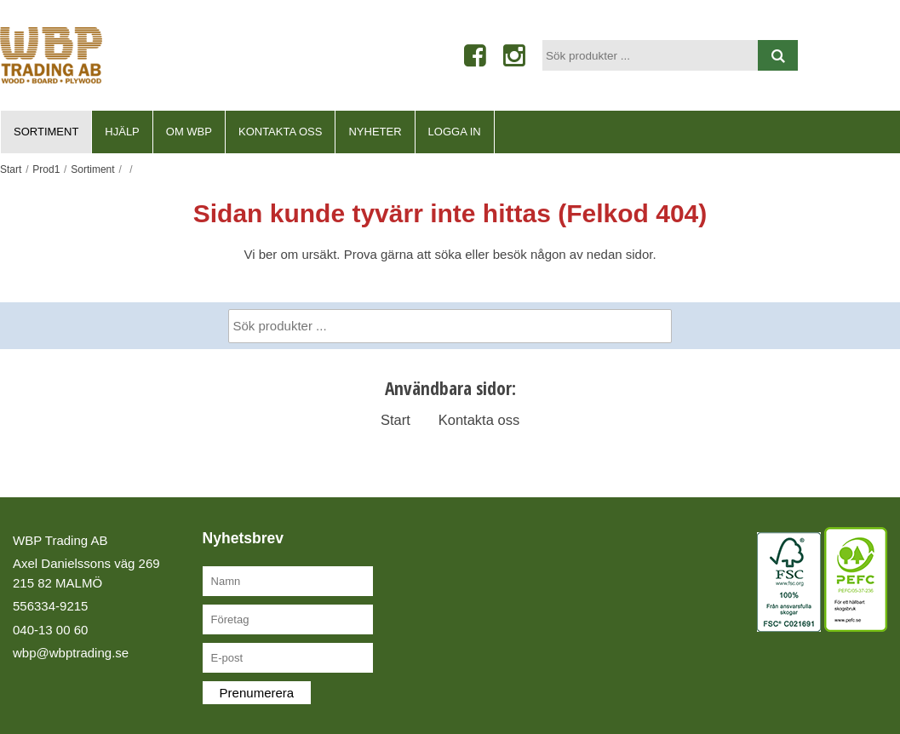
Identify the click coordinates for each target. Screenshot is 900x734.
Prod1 (46, 169)
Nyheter (374, 131)
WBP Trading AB (60, 540)
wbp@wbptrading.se (71, 652)
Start (10, 169)
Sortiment (46, 131)
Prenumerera (257, 692)
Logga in (454, 131)
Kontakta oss (280, 131)
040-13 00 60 (50, 629)
